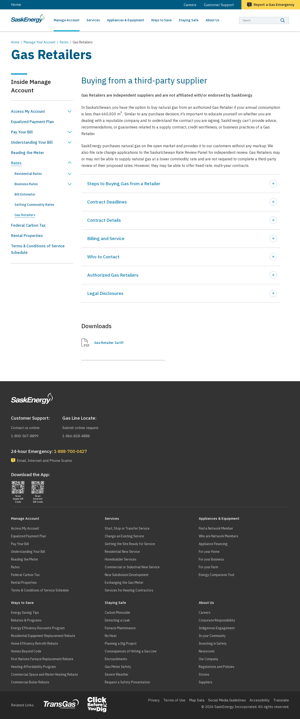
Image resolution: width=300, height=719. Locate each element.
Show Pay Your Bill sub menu (69, 132)
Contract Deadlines (107, 202)
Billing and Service (105, 238)
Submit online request (80, 427)
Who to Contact (103, 257)
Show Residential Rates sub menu (69, 174)
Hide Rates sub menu (69, 163)
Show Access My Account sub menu (69, 111)
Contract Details (104, 220)
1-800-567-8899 (24, 436)
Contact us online (25, 427)
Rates (64, 42)
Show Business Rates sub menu (69, 184)
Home (16, 4)
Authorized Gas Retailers (113, 275)
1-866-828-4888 (76, 436)
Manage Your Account (40, 42)
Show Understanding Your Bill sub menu (69, 142)
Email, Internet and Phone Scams (44, 460)
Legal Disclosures (105, 293)
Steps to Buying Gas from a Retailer (123, 183)
